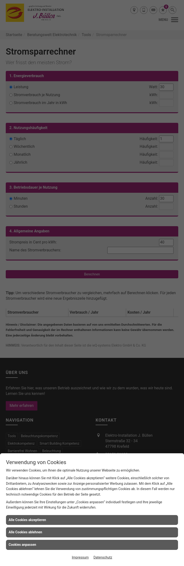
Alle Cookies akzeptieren (27, 520)
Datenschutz (102, 557)
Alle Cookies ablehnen (25, 532)
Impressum (80, 557)
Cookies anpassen (22, 545)
